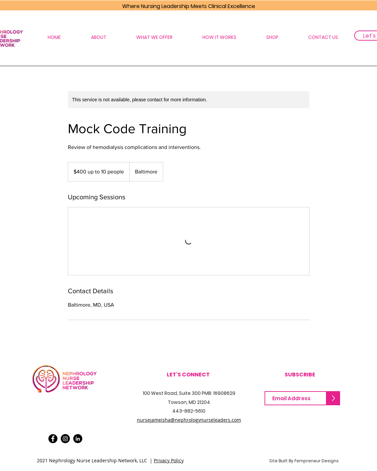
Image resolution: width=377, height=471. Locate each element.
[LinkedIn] (77, 438)
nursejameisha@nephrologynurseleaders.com (189, 420)
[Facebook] (52, 438)
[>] (333, 398)
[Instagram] (65, 438)
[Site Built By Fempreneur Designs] (304, 461)
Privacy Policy (169, 460)
